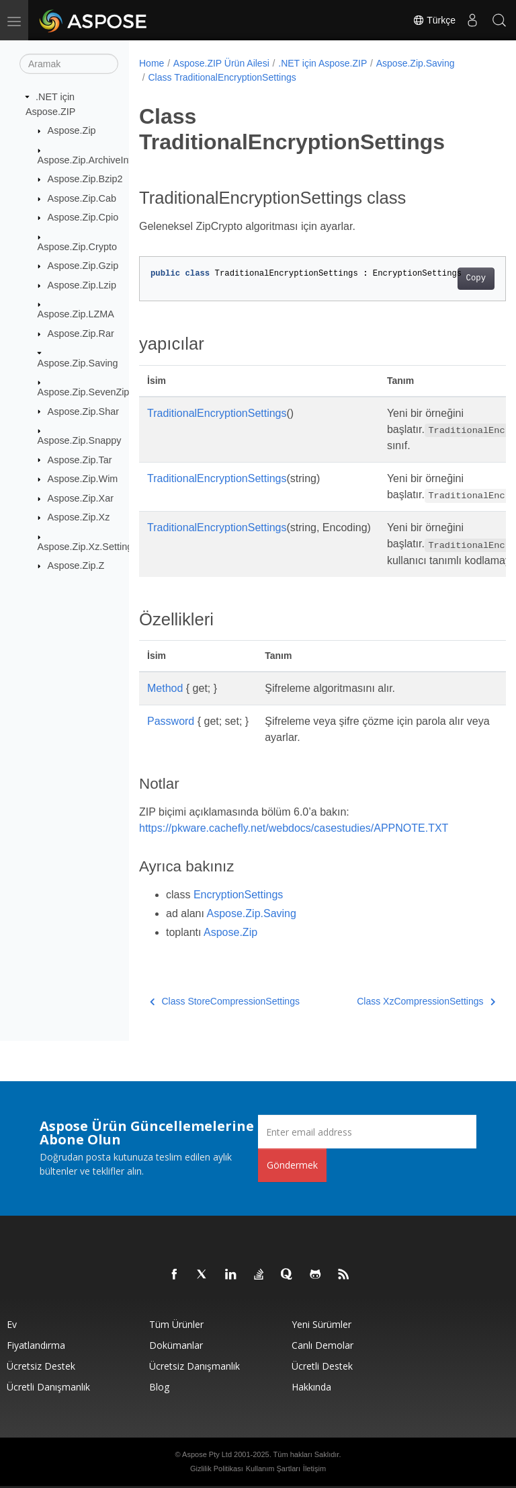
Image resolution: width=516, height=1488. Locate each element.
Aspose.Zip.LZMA (76, 314)
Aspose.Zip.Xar (81, 498)
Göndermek (292, 1165)
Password (170, 721)
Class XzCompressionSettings (400, 1001)
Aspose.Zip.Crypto (77, 246)
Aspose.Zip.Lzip (82, 285)
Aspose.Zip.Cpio (83, 217)
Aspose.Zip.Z (76, 565)
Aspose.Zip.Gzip (83, 265)
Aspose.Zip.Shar (83, 410)
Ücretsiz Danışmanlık (194, 1366)
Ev (12, 1324)
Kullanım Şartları (273, 1468)
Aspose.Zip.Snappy (80, 440)
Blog (159, 1386)
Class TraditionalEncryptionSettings (222, 77)
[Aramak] (68, 64)
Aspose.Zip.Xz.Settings (88, 546)
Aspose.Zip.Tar (80, 459)
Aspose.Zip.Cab (82, 198)
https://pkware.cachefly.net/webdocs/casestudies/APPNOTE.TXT (293, 828)
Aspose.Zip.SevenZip (84, 392)
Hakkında (311, 1386)
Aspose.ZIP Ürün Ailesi (221, 63)
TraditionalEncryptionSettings (217, 413)
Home (151, 63)
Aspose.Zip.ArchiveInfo (87, 159)
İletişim (314, 1468)
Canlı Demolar (322, 1345)
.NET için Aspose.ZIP (322, 63)
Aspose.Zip (72, 130)
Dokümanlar (176, 1345)
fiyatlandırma (36, 1345)
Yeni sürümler (321, 1324)
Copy (450, 278)
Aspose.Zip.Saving (78, 362)
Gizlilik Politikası (216, 1468)
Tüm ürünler (176, 1324)
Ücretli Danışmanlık (48, 1386)
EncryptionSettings (238, 894)
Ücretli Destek (322, 1366)
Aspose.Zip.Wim (83, 478)
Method (165, 688)
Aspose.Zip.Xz (79, 517)
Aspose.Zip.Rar (81, 333)
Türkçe (434, 20)
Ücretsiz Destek (41, 1366)
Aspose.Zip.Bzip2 (85, 178)
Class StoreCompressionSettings (225, 1001)
